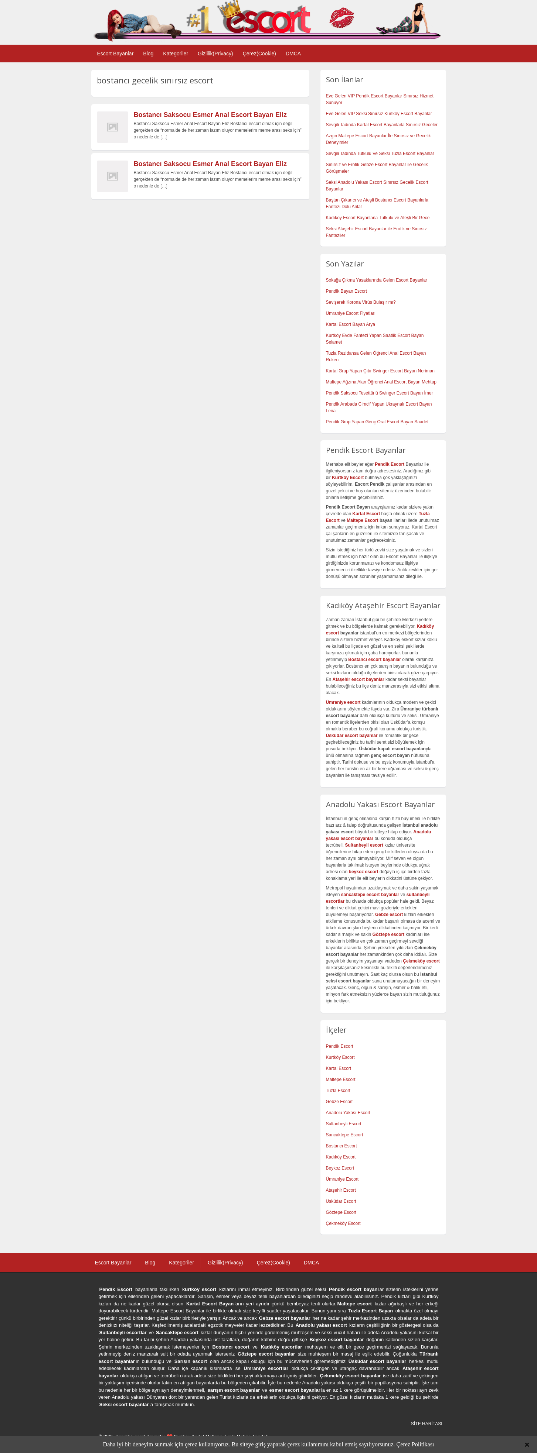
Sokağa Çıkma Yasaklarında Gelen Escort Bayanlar (376, 280)
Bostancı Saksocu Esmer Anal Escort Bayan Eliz (210, 114)
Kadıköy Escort (341, 1157)
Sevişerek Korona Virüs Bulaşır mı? (361, 302)
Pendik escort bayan (353, 1289)
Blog (148, 53)
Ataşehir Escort (341, 1190)
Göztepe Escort (341, 1212)
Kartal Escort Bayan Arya (350, 324)
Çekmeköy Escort (343, 1223)
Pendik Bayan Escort (346, 291)
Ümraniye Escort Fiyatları (351, 313)
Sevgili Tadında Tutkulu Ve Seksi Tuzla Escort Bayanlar (380, 153)
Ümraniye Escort (342, 1179)
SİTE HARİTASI (426, 1423)
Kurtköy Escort (340, 1057)
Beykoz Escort (340, 1168)
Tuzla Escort (338, 1090)
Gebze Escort (339, 1101)
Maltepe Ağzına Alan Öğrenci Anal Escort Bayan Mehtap (381, 382)
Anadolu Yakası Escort (348, 1112)
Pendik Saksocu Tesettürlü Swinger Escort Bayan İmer (379, 393)
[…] (163, 137)
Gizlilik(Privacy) (215, 53)
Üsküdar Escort (341, 1201)
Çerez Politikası (415, 1444)
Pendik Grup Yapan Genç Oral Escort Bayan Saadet (377, 421)
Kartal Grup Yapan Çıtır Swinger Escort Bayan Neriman (380, 370)
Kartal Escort (338, 1068)
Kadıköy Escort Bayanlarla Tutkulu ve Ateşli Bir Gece (378, 217)
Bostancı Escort (341, 1146)
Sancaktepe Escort (344, 1134)
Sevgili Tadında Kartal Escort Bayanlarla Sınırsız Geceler (382, 124)
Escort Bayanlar (115, 53)
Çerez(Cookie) (259, 53)
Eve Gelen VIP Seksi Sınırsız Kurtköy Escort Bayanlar (379, 113)
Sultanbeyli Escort (343, 1123)
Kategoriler (175, 53)
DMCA (293, 53)
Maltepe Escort (362, 520)
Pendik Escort (339, 1046)
